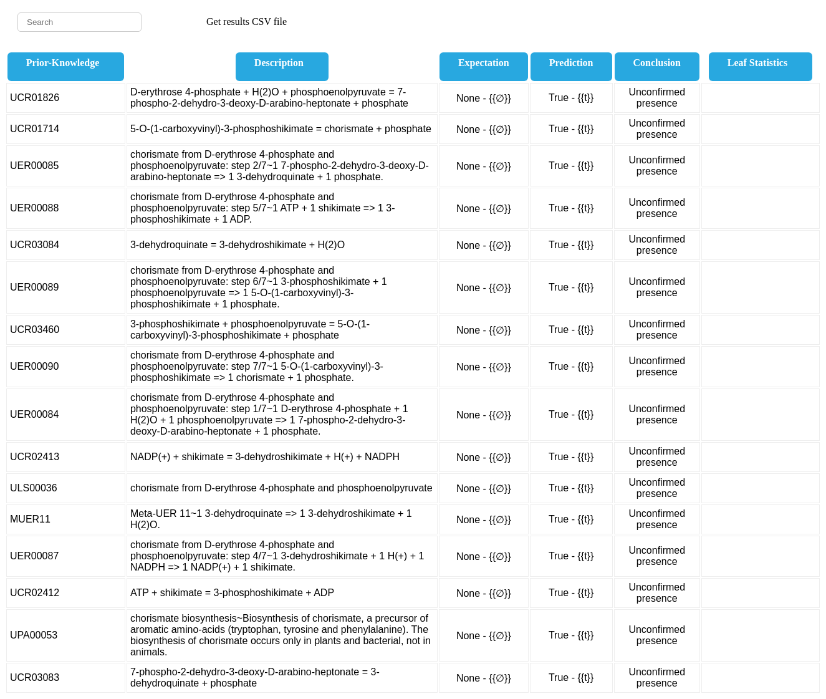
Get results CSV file (246, 21)
